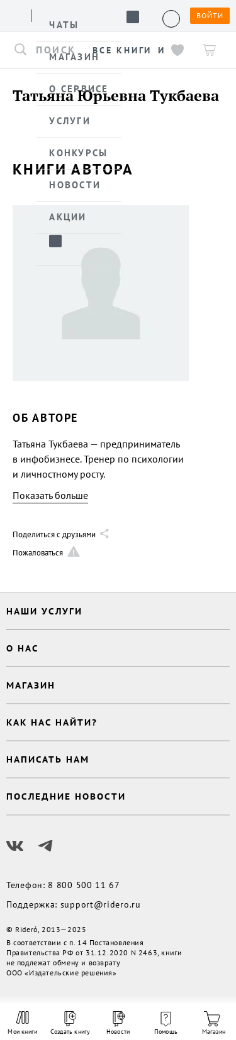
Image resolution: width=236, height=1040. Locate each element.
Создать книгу (70, 1023)
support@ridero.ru (100, 904)
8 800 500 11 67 (84, 885)
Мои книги (22, 1023)
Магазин (213, 1023)
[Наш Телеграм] (45, 846)
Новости (118, 1023)
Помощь (165, 1024)
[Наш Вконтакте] (15, 846)
